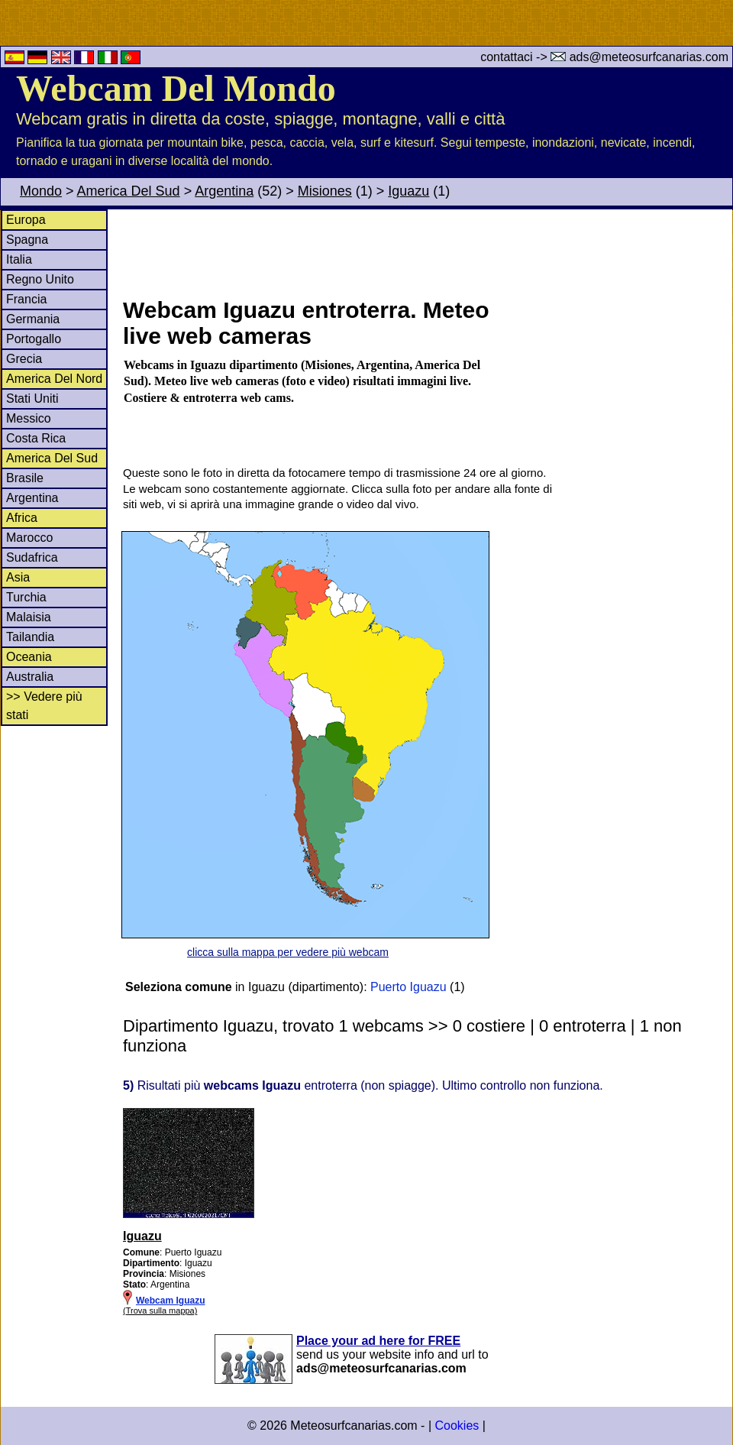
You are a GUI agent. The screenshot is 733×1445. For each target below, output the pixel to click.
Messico (28, 418)
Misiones (325, 191)
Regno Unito (40, 279)
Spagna (27, 239)
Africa (21, 517)
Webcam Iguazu (170, 1300)
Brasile (25, 477)
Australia (29, 676)
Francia (26, 299)
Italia (19, 259)
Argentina (224, 191)
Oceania (29, 656)
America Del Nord (54, 378)
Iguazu (408, 191)
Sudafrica (32, 557)
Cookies (456, 1425)
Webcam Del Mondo (176, 88)
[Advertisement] (426, 251)
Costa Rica (36, 438)
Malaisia (28, 617)
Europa (26, 219)
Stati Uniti (32, 398)
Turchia (26, 597)
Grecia (24, 358)
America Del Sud (128, 191)
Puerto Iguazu (408, 986)
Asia (18, 577)
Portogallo (33, 338)
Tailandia (30, 636)
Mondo (41, 191)
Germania (33, 319)
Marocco (29, 537)
